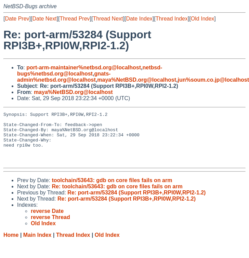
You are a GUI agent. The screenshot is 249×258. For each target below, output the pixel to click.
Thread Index (172, 19)
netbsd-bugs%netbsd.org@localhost (89, 71)
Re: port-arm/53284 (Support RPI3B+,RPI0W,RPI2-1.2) (136, 203)
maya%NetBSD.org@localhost (136, 80)
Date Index (139, 19)
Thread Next (108, 19)
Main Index (37, 245)
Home (10, 245)
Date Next (44, 19)
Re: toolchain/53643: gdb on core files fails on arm (117, 197)
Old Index (202, 19)
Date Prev (17, 19)
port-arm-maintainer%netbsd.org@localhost (83, 67)
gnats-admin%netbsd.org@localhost (63, 77)
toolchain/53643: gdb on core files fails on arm (112, 190)
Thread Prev (75, 19)
